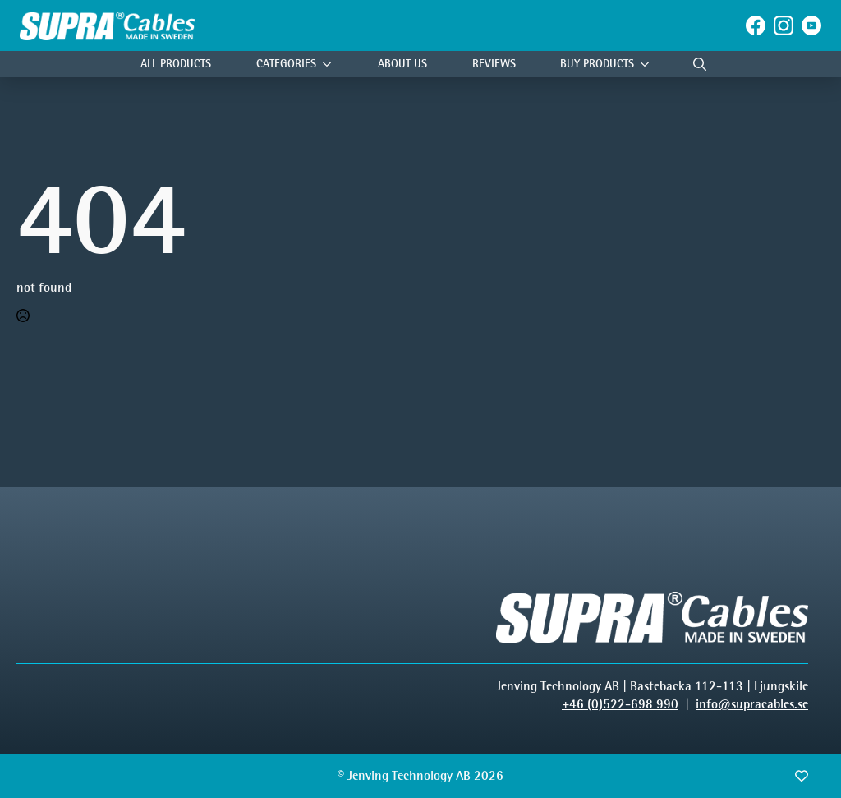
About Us (402, 64)
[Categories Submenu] (331, 64)
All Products (175, 64)
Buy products (597, 64)
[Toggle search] (700, 64)
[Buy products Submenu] (649, 64)
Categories (286, 64)
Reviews (494, 64)
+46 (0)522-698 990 (620, 704)
